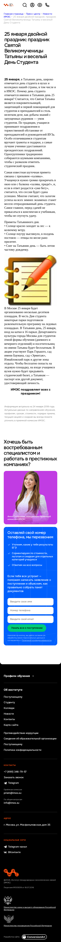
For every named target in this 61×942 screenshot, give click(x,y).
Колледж (9, 708)
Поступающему (13, 697)
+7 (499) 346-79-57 (15, 771)
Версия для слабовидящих (39, 4)
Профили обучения (19, 676)
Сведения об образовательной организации (30, 738)
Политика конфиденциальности (22, 750)
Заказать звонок (14, 777)
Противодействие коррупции (21, 733)
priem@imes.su (12, 793)
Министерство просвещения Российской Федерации (28, 925)
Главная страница (13, 13)
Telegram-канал (15, 846)
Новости (9, 713)
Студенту (9, 702)
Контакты (9, 719)
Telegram (11, 783)
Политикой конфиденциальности (37, 640)
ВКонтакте (12, 852)
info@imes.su (11, 803)
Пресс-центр (33, 13)
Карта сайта (11, 725)
